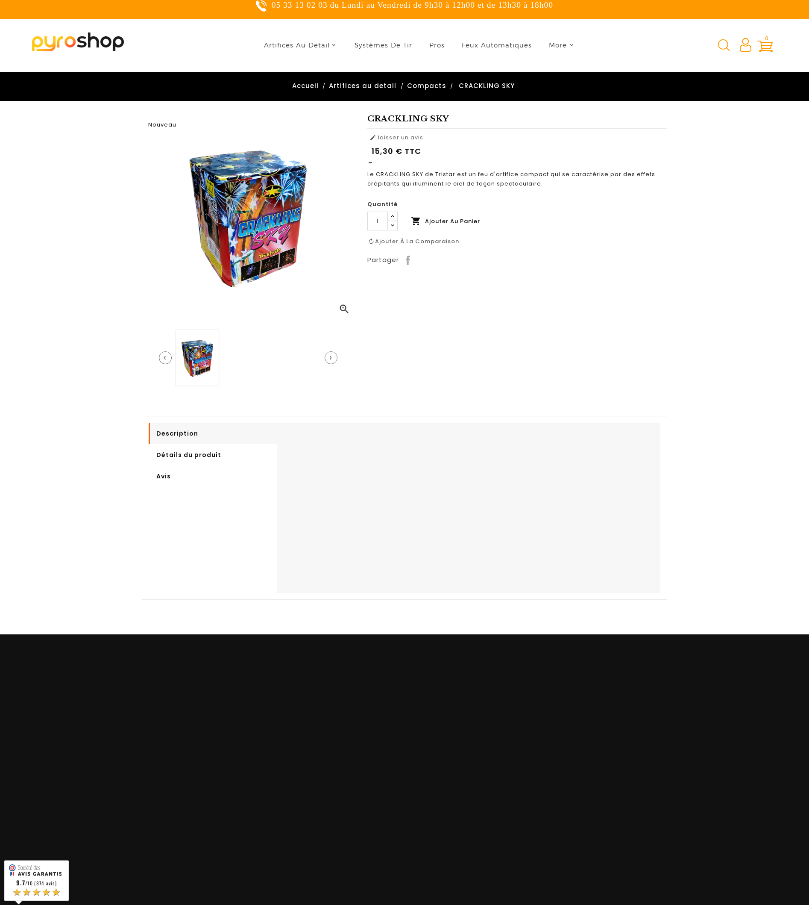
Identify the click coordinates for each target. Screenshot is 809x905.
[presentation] (165, 357)
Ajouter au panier (445, 221)
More (558, 45)
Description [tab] (177, 433)
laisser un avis (396, 137)
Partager (408, 259)
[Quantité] (377, 221)
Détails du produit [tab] (188, 455)
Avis (163, 476)
